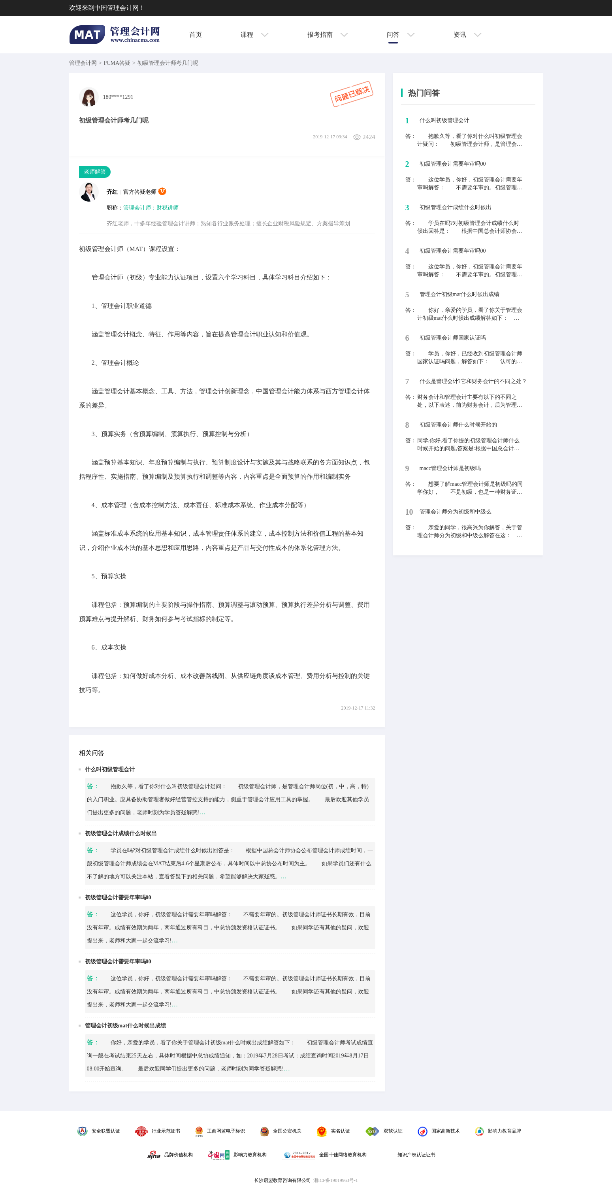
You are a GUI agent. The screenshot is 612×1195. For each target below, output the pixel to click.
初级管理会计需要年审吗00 (118, 897)
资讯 (468, 34)
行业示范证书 (157, 1131)
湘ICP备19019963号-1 (335, 1180)
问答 (401, 34)
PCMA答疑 (117, 63)
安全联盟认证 (98, 1131)
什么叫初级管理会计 (110, 769)
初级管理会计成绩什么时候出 (121, 833)
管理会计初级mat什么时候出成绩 (125, 1026)
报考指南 (327, 34)
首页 (195, 34)
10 (409, 512)
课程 (255, 34)
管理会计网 (83, 63)
